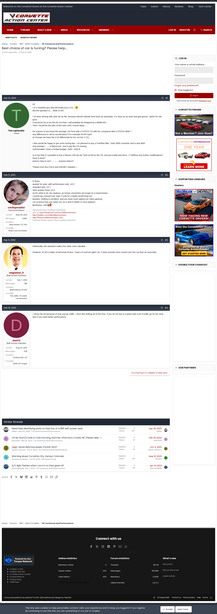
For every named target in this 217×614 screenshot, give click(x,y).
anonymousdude (20, 459)
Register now (205, 101)
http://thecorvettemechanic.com (48, 217)
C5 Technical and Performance (48, 440)
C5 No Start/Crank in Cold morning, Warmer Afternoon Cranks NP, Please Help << (57, 437)
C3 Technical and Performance (45, 431)
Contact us (176, 597)
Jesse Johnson (19, 450)
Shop (191, 6)
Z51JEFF (158, 459)
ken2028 (16, 440)
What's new (44, 29)
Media (64, 29)
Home (10, 29)
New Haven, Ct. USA (18, 224)
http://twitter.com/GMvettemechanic (49, 215)
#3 (166, 239)
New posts (11, 37)
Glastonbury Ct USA (18, 289)
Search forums (28, 37)
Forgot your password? (187, 85)
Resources (83, 29)
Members (104, 29)
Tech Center (205, 6)
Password (180, 75)
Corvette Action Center (20, 574)
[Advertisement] (86, 75)
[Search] (206, 30)
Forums (25, 29)
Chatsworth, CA (20, 357)
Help (199, 597)
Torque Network (17, 576)
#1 (166, 97)
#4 (166, 307)
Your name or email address (189, 64)
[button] (54, 30)
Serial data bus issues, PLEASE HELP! (38, 447)
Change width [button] (163, 597)
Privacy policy (189, 597)
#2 (166, 174)
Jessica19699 (18, 468)
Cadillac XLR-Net (17, 571)
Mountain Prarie (49, 459)
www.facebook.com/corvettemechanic (57, 212)
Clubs (143, 6)
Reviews (179, 6)
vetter (14, 431)
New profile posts (171, 568)
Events (154, 6)
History (166, 6)
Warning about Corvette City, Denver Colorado (38, 456)
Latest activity (169, 573)
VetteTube (14, 582)
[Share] (162, 98)
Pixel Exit (67, 597)
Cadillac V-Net (16, 569)
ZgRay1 (155, 582)
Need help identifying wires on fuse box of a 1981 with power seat (47, 428)
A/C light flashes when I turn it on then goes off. (38, 465)
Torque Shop (15, 579)
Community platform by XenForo (29, 597)
